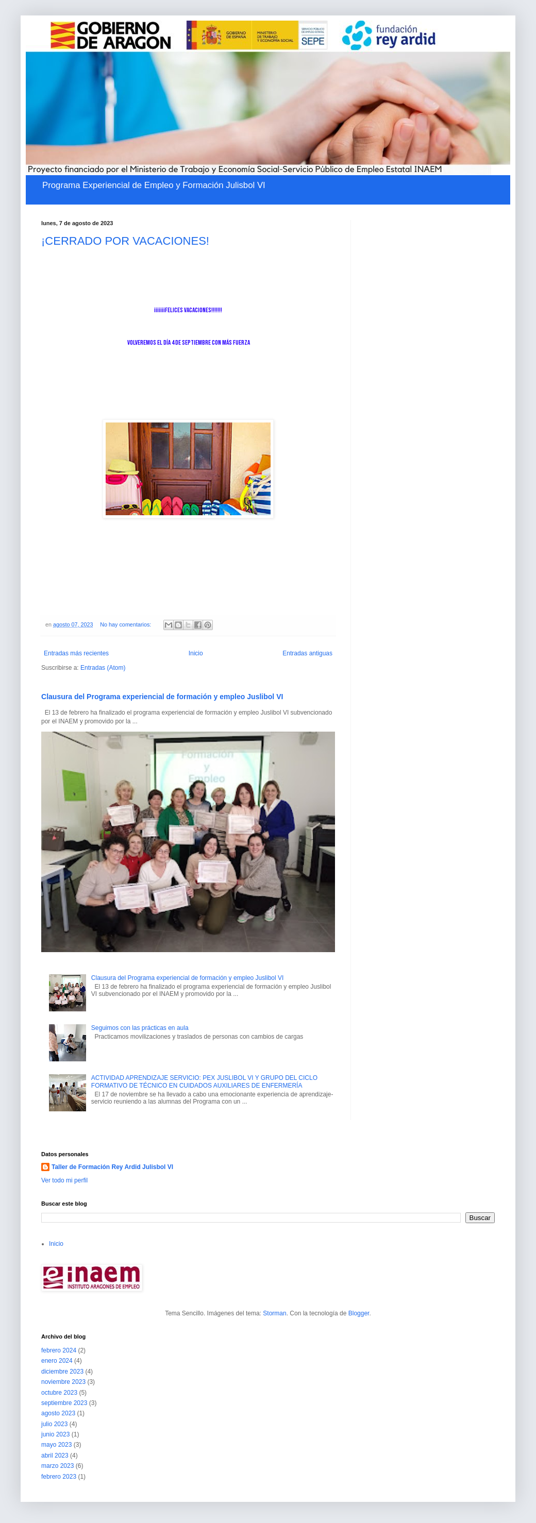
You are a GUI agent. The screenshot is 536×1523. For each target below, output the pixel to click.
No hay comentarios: (126, 624)
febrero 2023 (58, 1476)
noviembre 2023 (63, 1381)
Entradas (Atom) (102, 667)
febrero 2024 (58, 1350)
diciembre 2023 (62, 1371)
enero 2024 (57, 1360)
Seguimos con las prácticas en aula (140, 1027)
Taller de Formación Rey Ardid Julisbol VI (112, 1167)
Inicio (196, 653)
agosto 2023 (58, 1413)
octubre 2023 (59, 1392)
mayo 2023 (56, 1444)
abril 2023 (55, 1455)
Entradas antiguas (307, 653)
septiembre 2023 (64, 1403)
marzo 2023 (57, 1465)
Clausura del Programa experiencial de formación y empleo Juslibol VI (162, 696)
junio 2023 (55, 1434)
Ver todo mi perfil (64, 1180)
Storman (274, 1313)
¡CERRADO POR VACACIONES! (125, 240)
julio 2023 (54, 1424)
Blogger (359, 1313)
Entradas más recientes (76, 653)
